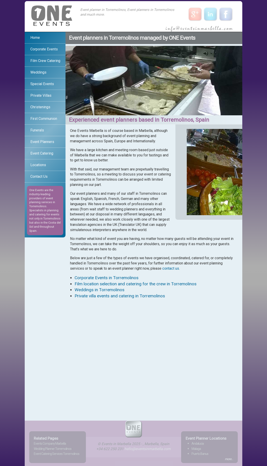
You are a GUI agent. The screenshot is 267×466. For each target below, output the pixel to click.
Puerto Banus (200, 454)
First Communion (43, 118)
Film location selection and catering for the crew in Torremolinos (136, 283)
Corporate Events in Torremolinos (106, 277)
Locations (38, 165)
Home (35, 37)
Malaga (196, 449)
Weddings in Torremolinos (99, 289)
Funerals (37, 130)
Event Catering (41, 153)
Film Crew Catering (45, 61)
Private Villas (40, 95)
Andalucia (198, 443)
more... (229, 459)
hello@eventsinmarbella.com (147, 449)
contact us (170, 268)
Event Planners (42, 142)
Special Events (42, 84)
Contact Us (39, 176)
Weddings (38, 72)
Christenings (40, 107)
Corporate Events (44, 49)
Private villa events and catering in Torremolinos (120, 295)
